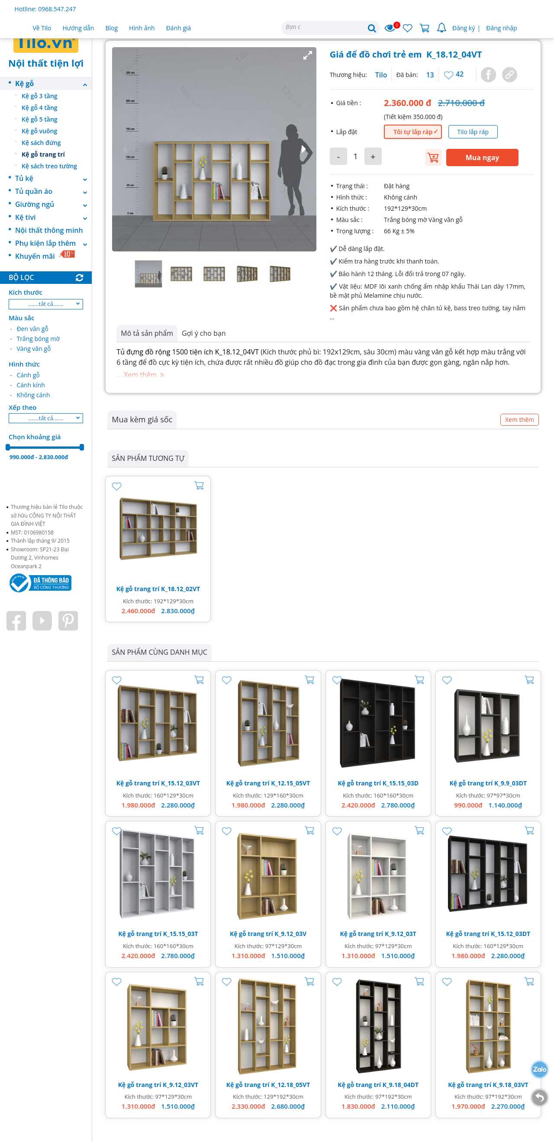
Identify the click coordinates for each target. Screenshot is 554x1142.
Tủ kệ (53, 178)
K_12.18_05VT (290, 1085)
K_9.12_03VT (180, 1085)
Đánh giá (178, 28)
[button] (214, 149)
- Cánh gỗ (25, 375)
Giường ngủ (53, 204)
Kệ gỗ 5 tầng (40, 119)
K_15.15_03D (401, 783)
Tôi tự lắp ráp (412, 132)
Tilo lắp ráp (473, 132)
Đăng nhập (501, 28)
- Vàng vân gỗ (30, 348)
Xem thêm (519, 419)
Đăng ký (463, 28)
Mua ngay (482, 157)
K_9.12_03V (290, 934)
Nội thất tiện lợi (46, 62)
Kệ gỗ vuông (39, 131)
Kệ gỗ (53, 83)
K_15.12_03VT (180, 783)
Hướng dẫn (78, 28)
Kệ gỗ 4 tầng (40, 107)
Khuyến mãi (45, 255)
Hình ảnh (142, 28)
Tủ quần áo (53, 191)
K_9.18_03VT (510, 1085)
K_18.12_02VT (180, 589)
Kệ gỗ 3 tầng (40, 96)
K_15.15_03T (180, 934)
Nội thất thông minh (49, 230)
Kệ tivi (53, 217)
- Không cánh (30, 395)
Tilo (381, 75)
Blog (111, 28)
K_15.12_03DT (510, 934)
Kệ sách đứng (41, 142)
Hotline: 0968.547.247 (45, 9)
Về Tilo (42, 28)
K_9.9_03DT (510, 783)
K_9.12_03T (400, 934)
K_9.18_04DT (401, 1085)
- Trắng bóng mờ (35, 339)
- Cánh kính (27, 385)
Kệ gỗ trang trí (43, 154)
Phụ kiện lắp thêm (53, 243)
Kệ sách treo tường (49, 166)
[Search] (330, 27)
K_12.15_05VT (290, 783)
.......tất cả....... (46, 304)
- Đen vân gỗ (29, 329)
